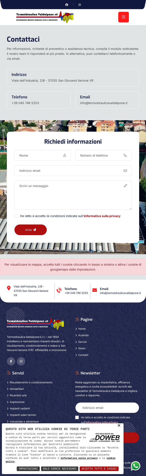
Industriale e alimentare (24, 421)
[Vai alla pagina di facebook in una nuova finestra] (66, 4)
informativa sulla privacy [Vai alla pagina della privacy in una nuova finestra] (102, 216)
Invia (30, 230)
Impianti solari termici (23, 414)
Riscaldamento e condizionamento (31, 382)
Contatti (83, 355)
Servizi (82, 341)
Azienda (83, 335)
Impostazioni (28, 468)
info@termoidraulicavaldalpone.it (103, 103)
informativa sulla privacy (79, 458)
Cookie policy (124, 462)
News (81, 348)
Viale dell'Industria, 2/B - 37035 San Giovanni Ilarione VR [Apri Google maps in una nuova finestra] (52, 80)
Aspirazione (17, 402)
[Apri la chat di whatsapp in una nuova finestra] (135, 465)
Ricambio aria (18, 395)
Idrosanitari (17, 388)
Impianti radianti (20, 408)
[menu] (123, 17)
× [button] (119, 425)
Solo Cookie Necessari (59, 468)
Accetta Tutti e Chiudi (99, 468)
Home (82, 328)
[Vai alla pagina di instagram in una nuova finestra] (80, 4)
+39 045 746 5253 (25, 103)
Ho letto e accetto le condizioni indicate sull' (70, 216)
